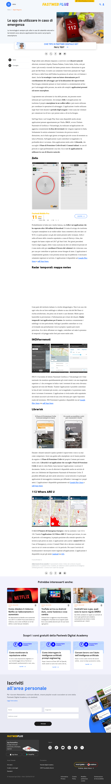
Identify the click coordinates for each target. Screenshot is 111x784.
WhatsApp (60, 53)
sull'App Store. (43, 261)
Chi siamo (9, 765)
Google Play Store (76, 482)
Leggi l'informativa (12, 701)
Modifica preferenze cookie (84, 779)
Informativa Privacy (64, 778)
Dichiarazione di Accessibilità (99, 778)
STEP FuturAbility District (47, 768)
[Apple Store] (14, 754)
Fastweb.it (9, 771)
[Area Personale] (103, 4)
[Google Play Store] (30, 754)
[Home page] (55, 4)
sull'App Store (47, 403)
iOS (62, 554)
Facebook (55, 53)
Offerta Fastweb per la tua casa (85, 1)
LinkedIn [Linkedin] (46, 53)
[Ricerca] (100, 4)
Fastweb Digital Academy (46, 765)
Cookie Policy (74, 778)
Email (64, 53)
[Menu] (11, 4)
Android (55, 554)
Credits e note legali (12, 768)
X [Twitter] (51, 53)
